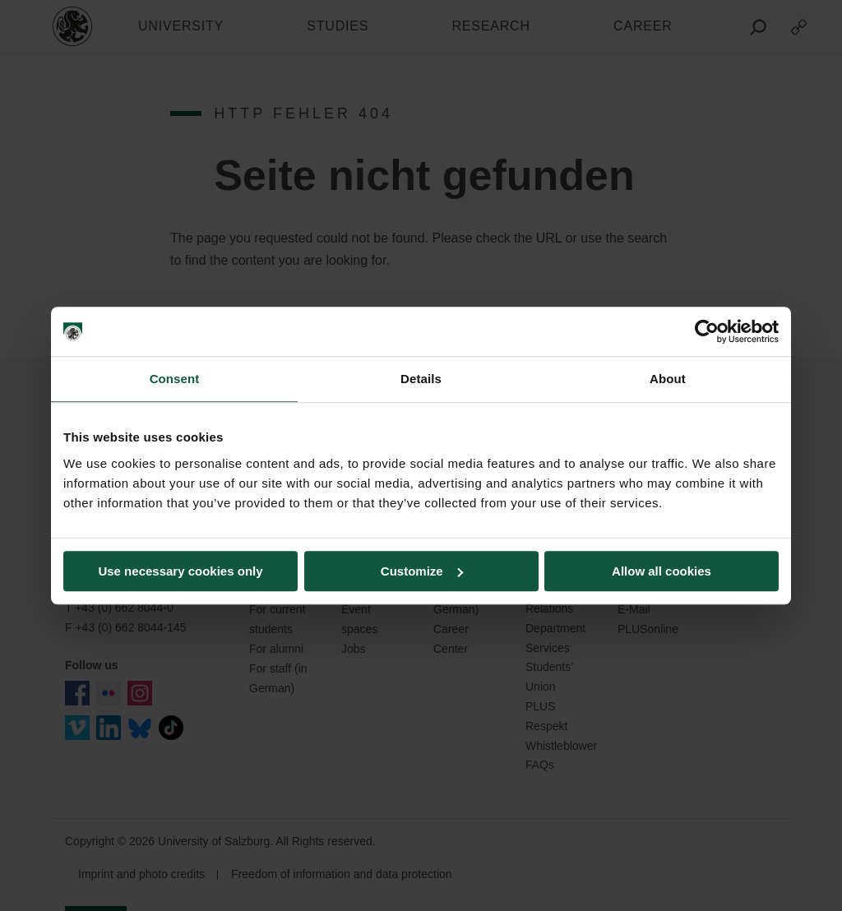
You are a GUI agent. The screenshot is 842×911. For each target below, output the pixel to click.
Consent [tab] (175, 379)
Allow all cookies (661, 571)
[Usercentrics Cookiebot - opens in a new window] (707, 331)
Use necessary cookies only (180, 571)
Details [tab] (421, 379)
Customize (422, 571)
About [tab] (668, 379)
